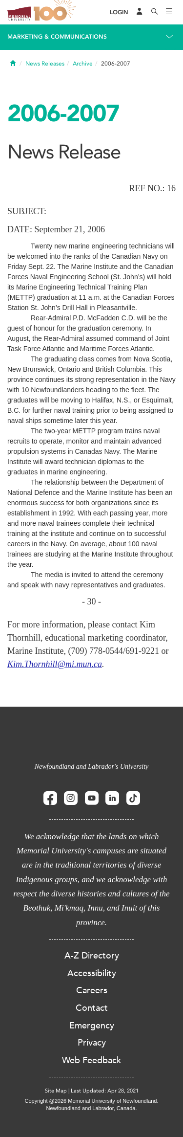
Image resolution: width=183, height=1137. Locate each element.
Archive (83, 63)
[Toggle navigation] (169, 12)
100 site (56, 12)
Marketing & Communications (57, 36)
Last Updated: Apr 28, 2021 (105, 1091)
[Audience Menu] (139, 12)
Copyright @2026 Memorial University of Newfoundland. (91, 1101)
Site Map (56, 1091)
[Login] (119, 12)
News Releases (44, 63)
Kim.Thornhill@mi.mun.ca (54, 664)
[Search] (154, 12)
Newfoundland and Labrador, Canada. (91, 1108)
